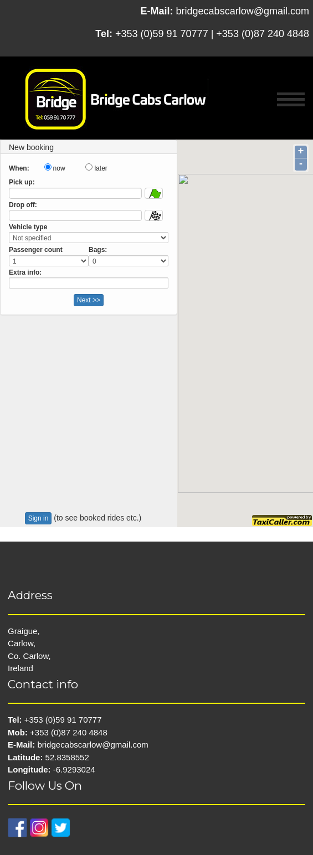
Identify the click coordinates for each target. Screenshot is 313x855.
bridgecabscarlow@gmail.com (242, 11)
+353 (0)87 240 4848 (262, 33)
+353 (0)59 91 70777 (161, 33)
